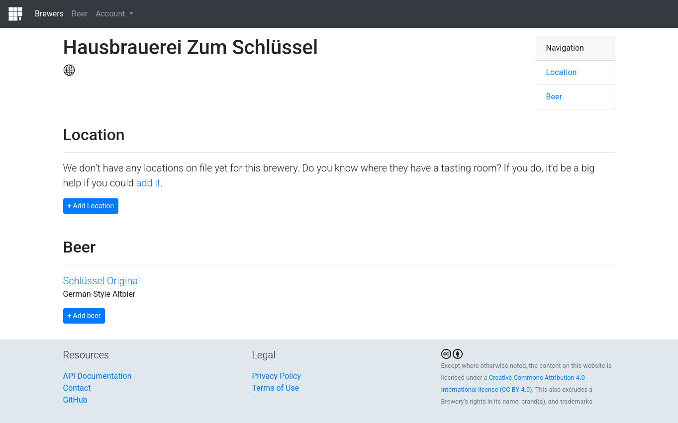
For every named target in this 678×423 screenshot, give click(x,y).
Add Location (91, 206)
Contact (77, 388)
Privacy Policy (276, 376)
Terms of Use (275, 388)
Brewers (49, 13)
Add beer (84, 316)
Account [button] (111, 13)
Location (561, 72)
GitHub (75, 400)
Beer (80, 13)
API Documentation (97, 376)
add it (148, 183)
